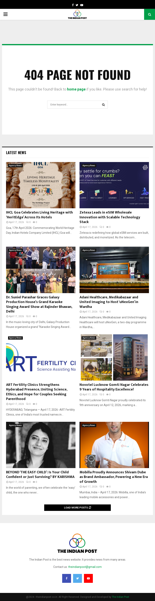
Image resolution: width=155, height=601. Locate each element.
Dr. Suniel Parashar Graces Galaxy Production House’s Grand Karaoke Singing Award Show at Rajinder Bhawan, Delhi (39, 304)
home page (76, 89)
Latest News (16, 152)
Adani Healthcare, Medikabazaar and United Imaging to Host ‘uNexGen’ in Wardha (109, 302)
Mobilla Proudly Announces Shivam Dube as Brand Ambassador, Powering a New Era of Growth (114, 477)
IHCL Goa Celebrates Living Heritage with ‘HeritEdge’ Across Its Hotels (39, 214)
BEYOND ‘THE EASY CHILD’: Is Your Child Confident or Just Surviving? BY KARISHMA (40, 474)
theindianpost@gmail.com (85, 566)
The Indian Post (120, 597)
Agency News (15, 165)
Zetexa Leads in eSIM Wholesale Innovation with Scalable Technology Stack (110, 217)
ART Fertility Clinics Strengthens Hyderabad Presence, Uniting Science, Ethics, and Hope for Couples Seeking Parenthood (36, 392)
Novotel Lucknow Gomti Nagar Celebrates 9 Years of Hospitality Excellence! (114, 387)
